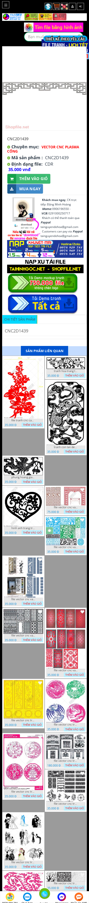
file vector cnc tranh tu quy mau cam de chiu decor (23, 720)
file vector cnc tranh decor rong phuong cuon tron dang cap (23, 791)
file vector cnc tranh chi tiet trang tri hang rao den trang (66, 883)
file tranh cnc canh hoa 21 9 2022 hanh (23, 420)
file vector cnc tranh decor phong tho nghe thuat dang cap (66, 760)
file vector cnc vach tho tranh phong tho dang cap (66, 507)
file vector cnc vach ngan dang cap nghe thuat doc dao (66, 670)
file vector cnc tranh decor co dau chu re (23, 862)
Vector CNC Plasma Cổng (43, 149)
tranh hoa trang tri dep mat (66, 371)
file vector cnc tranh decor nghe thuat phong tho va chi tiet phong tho (66, 803)
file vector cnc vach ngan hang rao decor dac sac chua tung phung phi (23, 635)
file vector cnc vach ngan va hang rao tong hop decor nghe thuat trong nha (66, 547)
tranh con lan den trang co (66, 447)
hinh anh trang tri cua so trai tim (23, 528)
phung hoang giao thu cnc (23, 477)
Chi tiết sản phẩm (19, 319)
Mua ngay (24, 189)
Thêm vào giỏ (27, 179)
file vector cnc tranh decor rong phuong (66, 724)
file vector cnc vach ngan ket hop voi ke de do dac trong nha (23, 599)
